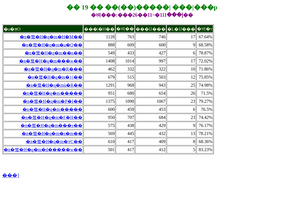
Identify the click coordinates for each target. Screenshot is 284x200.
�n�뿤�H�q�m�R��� (53, 69)
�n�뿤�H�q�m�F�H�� (51, 117)
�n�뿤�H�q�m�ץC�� (54, 141)
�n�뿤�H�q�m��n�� (53, 53)
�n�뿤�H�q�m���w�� (50, 61)
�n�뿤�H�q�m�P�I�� (52, 101)
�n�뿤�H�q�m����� (52, 93)
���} (11, 175)
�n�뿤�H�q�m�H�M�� (51, 36)
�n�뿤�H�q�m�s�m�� (52, 133)
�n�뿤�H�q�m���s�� (51, 125)
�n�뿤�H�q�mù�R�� (54, 85)
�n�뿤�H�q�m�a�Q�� (52, 44)
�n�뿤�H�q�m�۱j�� (54, 77)
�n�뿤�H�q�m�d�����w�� (43, 149)
